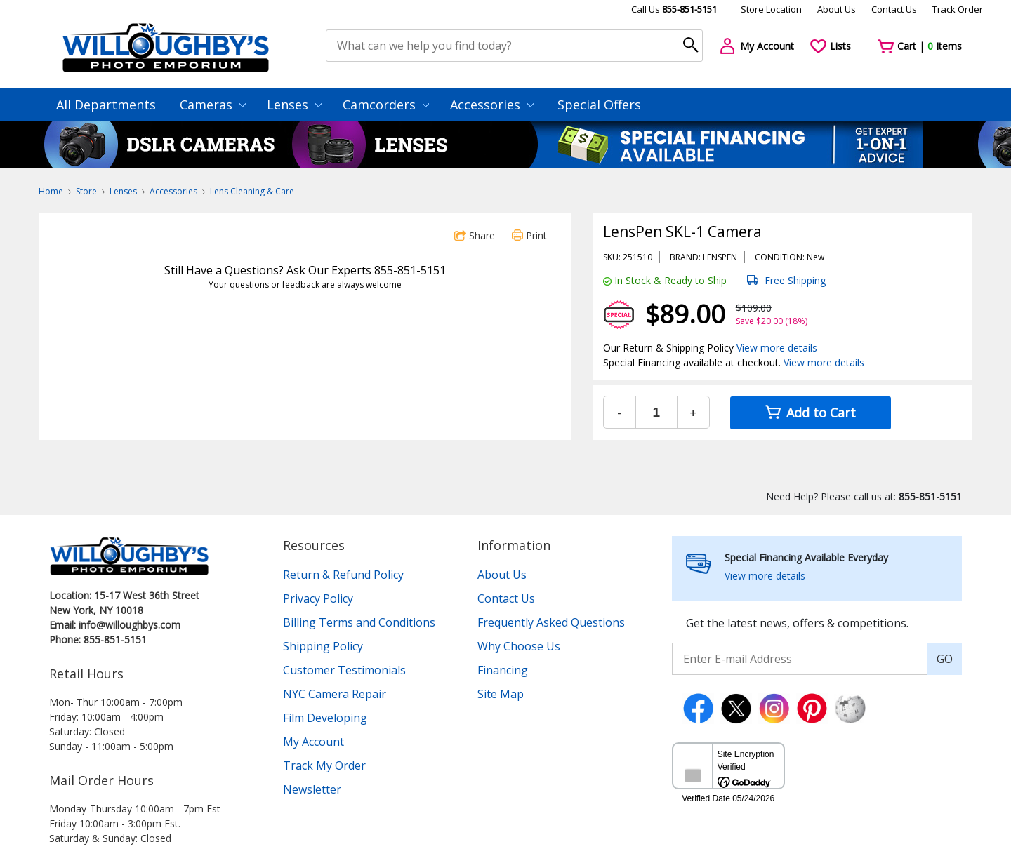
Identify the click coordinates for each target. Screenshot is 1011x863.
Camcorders (386, 104)
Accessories (492, 104)
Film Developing (325, 717)
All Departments (106, 104)
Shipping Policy (323, 646)
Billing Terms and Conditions (359, 622)
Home (51, 191)
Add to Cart (810, 412)
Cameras (213, 104)
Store (86, 191)
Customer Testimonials (344, 670)
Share (474, 235)
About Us (836, 9)
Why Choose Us (518, 646)
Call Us (674, 9)
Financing (502, 670)
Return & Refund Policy (343, 574)
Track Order (957, 9)
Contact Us (894, 9)
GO (945, 659)
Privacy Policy (318, 598)
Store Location (771, 9)
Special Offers (599, 104)
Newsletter (312, 789)
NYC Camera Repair (334, 694)
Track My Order (324, 765)
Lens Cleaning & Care (252, 191)
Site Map (500, 694)
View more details (776, 347)
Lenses (294, 104)
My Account (313, 741)
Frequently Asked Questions (551, 622)
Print (529, 235)
